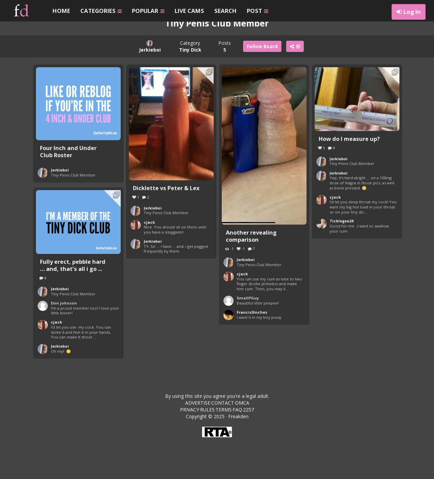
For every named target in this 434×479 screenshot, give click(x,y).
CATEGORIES (101, 11)
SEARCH (225, 11)
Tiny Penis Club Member (73, 211)
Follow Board (262, 83)
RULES (207, 446)
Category (190, 83)
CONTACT (222, 439)
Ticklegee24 (341, 257)
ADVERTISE (197, 439)
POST (257, 11)
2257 (248, 446)
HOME (61, 11)
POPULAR (148, 11)
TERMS (224, 446)
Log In (412, 12)
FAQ (237, 446)
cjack (149, 258)
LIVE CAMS (189, 11)
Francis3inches (252, 348)
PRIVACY (189, 446)
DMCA (242, 439)
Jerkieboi (60, 206)
